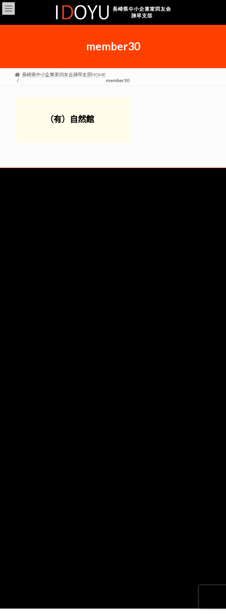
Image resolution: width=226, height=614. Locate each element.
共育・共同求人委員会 (113, 336)
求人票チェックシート (113, 494)
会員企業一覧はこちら (113, 297)
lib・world (167, 264)
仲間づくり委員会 (113, 406)
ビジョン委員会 (113, 378)
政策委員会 (113, 392)
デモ (113, 507)
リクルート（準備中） (113, 480)
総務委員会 (113, 322)
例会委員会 (113, 434)
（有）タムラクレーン (58, 264)
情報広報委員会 (113, 448)
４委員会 (113, 462)
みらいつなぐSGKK (113, 420)
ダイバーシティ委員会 (113, 364)
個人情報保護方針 (113, 526)
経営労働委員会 (113, 350)
